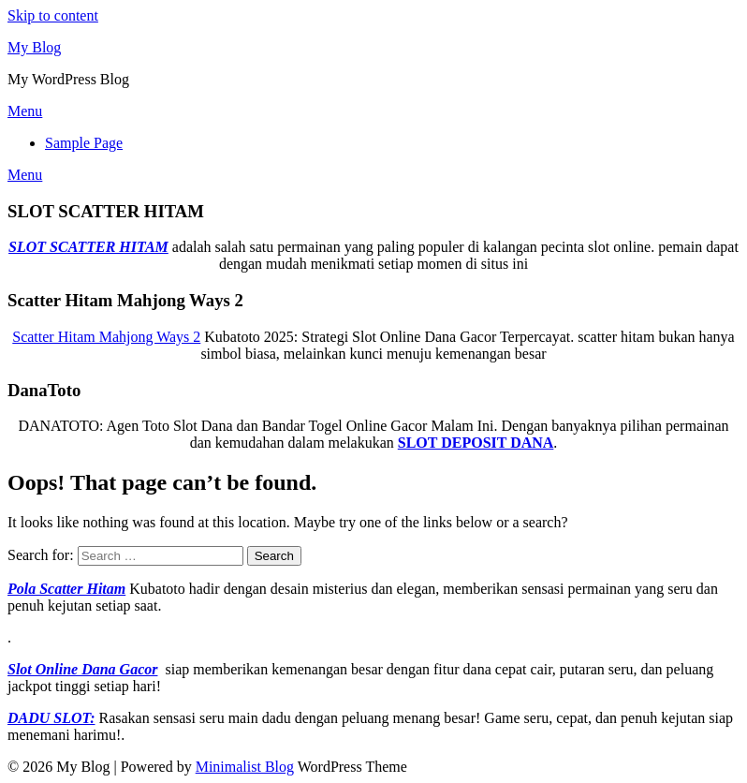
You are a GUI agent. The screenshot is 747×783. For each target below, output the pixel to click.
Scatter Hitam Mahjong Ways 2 (106, 337)
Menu (24, 111)
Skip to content (52, 15)
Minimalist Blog (245, 767)
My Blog (34, 47)
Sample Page (84, 143)
